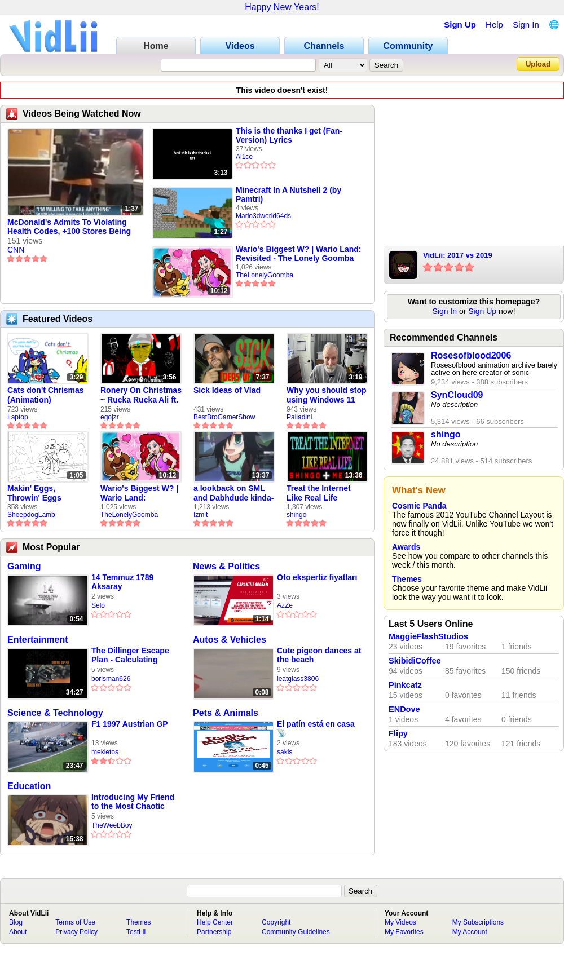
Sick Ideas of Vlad (227, 390)
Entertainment (37, 639)
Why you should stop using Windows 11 (327, 395)
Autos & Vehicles (229, 639)
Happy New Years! (282, 7)
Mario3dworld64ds (263, 216)
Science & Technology (55, 713)
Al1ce (244, 157)
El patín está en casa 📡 (316, 728)
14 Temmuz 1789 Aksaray (122, 582)
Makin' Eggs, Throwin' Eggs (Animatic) (34, 493)
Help (494, 24)
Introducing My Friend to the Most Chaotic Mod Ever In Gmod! (132, 802)
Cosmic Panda (419, 505)
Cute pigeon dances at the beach (319, 655)
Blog (16, 922)
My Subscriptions (478, 922)
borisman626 (110, 679)
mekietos (104, 752)
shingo (296, 515)
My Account (469, 932)
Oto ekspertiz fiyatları (317, 577)
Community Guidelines (296, 932)
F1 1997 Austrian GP (129, 723)
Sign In (526, 24)
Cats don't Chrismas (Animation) (45, 395)
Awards (406, 546)
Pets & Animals (225, 713)
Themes (407, 578)
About (18, 932)
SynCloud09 (457, 395)
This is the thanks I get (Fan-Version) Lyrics (289, 135)
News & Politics (226, 566)
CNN (15, 249)
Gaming (24, 566)
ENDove (404, 709)
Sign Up (460, 24)
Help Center (215, 922)
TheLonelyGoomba (264, 275)
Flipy (398, 733)
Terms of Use (75, 922)
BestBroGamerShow (224, 417)
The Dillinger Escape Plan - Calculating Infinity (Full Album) (130, 655)
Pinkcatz (405, 684)
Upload (538, 64)
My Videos (400, 922)
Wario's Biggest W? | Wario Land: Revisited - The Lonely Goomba (298, 254)
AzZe (285, 605)
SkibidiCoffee (415, 660)
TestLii (136, 932)
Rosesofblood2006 (471, 355)
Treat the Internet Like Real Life (319, 493)
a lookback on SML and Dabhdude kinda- (233, 493)
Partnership (214, 932)
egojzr (109, 417)
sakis (284, 752)
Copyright (276, 922)
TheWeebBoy (112, 825)
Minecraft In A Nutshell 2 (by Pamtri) (288, 194)
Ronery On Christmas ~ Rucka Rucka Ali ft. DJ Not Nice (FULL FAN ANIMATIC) (141, 395)
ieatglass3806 (298, 679)
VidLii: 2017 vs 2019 (457, 255)
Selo (98, 605)
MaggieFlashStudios (428, 636)
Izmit (200, 515)
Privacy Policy (76, 932)
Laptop (17, 417)
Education (29, 786)
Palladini (299, 417)
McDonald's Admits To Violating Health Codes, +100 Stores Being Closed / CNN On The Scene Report (73, 227)
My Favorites (404, 932)
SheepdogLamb (31, 515)
